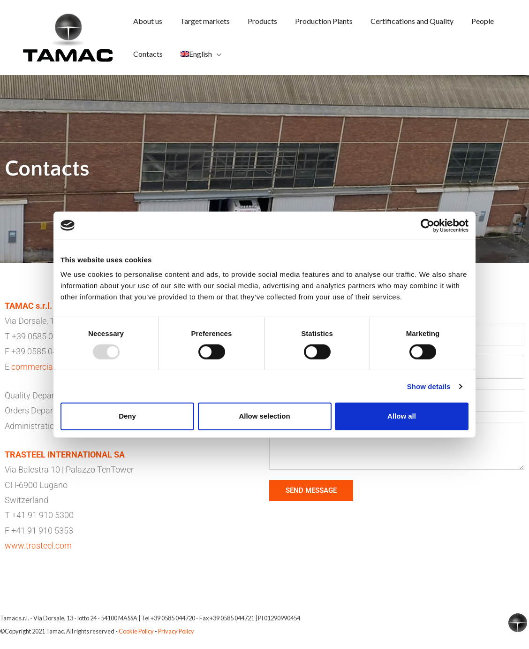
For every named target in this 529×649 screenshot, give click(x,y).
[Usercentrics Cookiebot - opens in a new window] (427, 225)
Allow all (401, 416)
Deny (127, 416)
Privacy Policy (176, 631)
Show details (429, 386)
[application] (212, 53)
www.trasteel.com (38, 545)
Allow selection (264, 416)
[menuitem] (197, 54)
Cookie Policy (136, 631)
